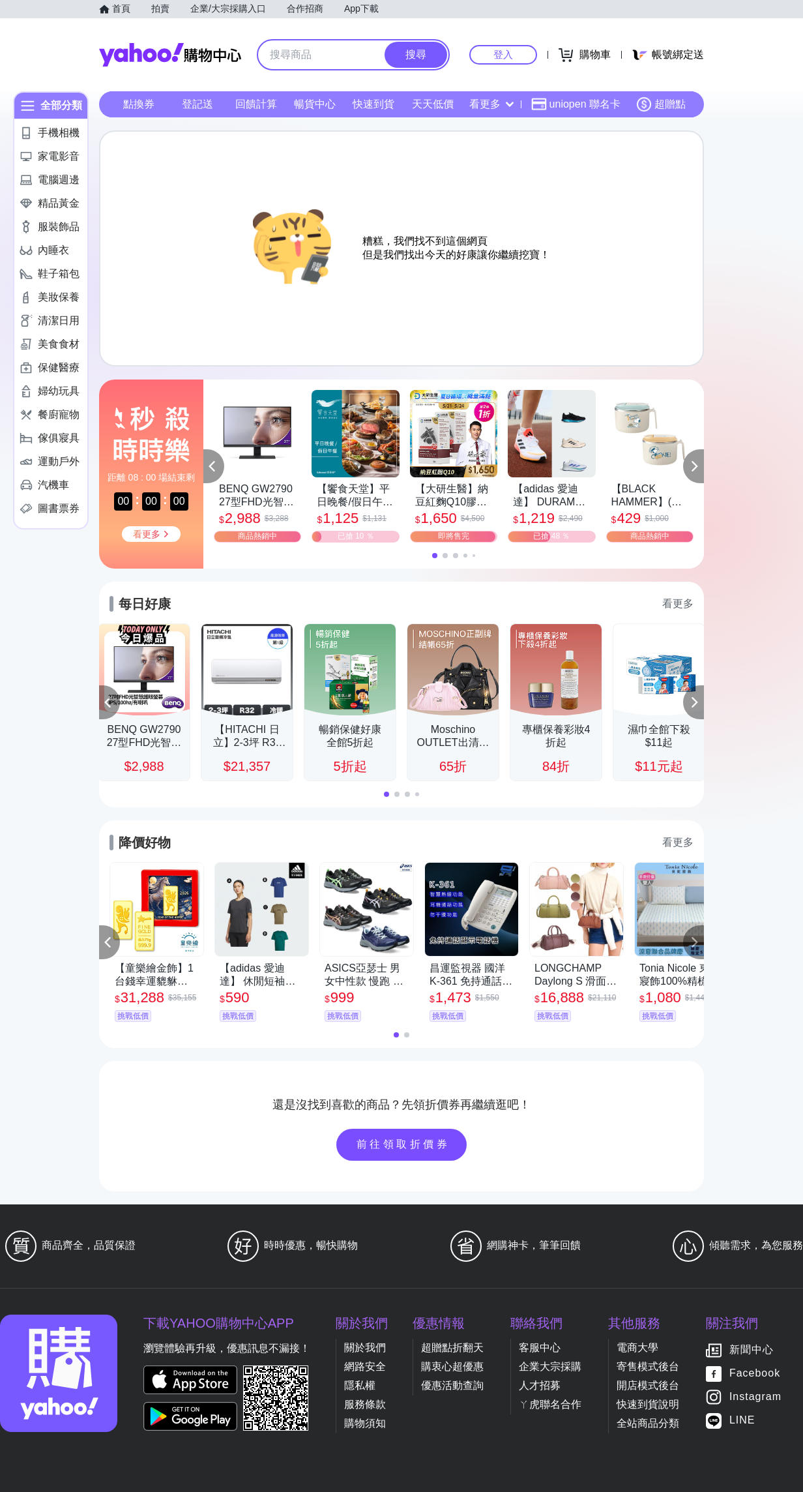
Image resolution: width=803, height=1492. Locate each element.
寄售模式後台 (648, 1366)
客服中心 (540, 1347)
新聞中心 (751, 1350)
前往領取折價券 (403, 1144)
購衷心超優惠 (452, 1366)
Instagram (755, 1397)
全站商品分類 (648, 1423)
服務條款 (365, 1404)
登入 (503, 54)
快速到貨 (373, 104)
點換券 (138, 104)
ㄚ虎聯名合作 (550, 1404)
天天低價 (433, 104)
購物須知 (365, 1423)
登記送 (197, 104)
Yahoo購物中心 (170, 54)
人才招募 (540, 1385)
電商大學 (637, 1347)
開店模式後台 (648, 1385)
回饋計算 (256, 104)
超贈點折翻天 (452, 1347)
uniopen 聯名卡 (575, 104)
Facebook (754, 1373)
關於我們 (365, 1347)
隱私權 (359, 1385)
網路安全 (365, 1366)
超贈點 (661, 104)
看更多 (491, 104)
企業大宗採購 (550, 1366)
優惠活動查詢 (452, 1385)
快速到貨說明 (648, 1404)
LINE (742, 1420)
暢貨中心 (315, 104)
